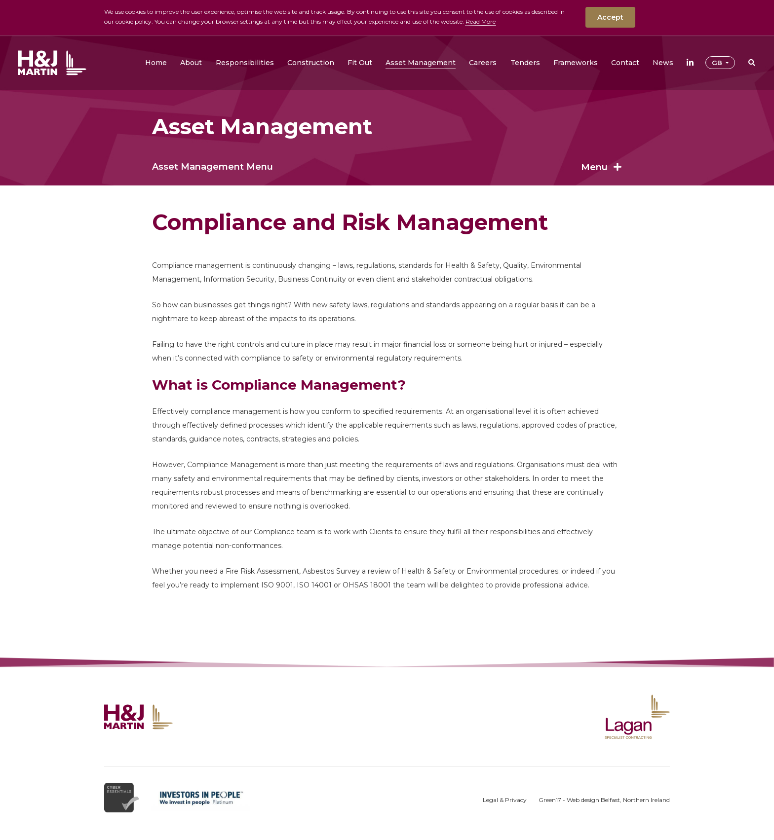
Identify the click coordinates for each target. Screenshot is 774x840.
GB (718, 63)
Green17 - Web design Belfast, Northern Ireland (604, 799)
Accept (610, 17)
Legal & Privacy (505, 799)
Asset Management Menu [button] (386, 167)
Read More (480, 21)
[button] (191, 63)
